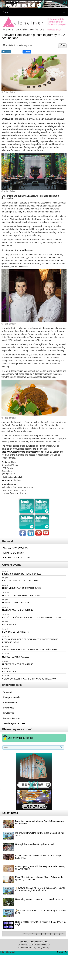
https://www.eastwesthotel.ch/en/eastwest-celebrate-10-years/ (30, 452)
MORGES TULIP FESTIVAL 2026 (15, 603)
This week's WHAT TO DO (15, 548)
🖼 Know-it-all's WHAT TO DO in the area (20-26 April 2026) (40, 834)
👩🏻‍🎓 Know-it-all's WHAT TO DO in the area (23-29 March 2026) (41, 911)
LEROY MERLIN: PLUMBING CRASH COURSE (21, 588)
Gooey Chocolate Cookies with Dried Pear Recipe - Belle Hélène (39, 856)
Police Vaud (8, 708)
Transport (7, 692)
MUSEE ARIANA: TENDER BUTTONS (17, 610)
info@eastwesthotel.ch (12, 477)
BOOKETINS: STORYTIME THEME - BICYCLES (21, 574)
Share (27, 51)
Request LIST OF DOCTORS (16, 557)
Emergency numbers (12, 697)
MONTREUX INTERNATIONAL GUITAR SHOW (21, 595)
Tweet (6, 52)
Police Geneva (10, 702)
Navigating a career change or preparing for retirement (40, 899)
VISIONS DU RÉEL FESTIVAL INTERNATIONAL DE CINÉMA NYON (29, 650)
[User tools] (62, 45)
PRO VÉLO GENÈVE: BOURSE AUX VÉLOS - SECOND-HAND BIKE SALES (33, 617)
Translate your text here (14, 723)
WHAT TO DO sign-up (13, 553)
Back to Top (62, 952)
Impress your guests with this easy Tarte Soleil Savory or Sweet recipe (40, 867)
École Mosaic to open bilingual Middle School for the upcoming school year (39, 878)
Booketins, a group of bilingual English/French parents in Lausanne (40, 822)
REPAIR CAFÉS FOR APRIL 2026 (16, 632)
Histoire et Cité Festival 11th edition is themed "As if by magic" (40, 923)
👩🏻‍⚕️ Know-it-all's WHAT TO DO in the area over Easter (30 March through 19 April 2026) (40, 889)
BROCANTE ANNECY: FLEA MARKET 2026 (20, 581)
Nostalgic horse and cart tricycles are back (34, 844)
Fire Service (8, 713)
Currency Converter (12, 718)
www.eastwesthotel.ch (11, 480)
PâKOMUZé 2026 (9, 625)
